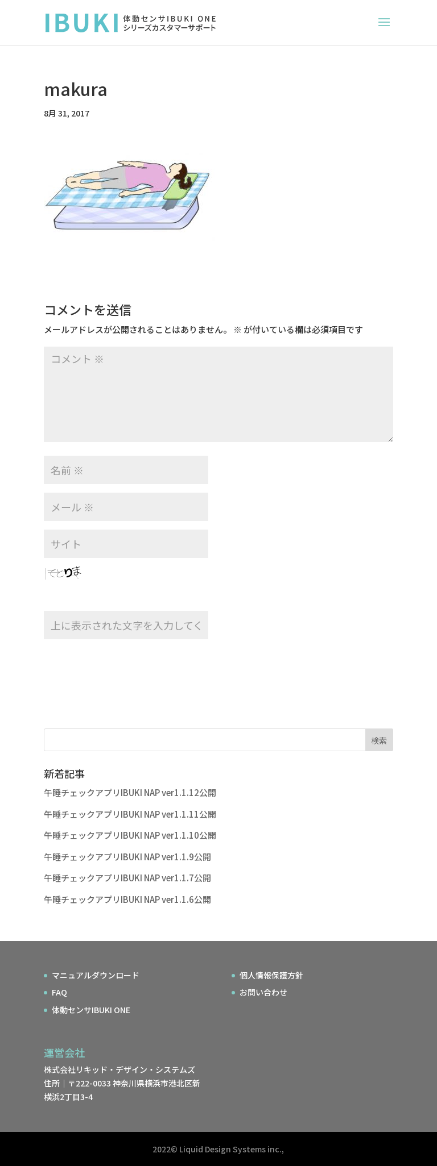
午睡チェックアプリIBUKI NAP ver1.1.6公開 (127, 899)
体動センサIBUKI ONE (91, 1009)
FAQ (59, 992)
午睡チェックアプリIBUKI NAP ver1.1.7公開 (127, 878)
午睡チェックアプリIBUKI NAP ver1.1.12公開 (130, 792)
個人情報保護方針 (271, 975)
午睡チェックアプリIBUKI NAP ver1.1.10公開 (130, 835)
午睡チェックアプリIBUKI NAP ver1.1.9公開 (127, 857)
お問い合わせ (263, 992)
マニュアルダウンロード (95, 975)
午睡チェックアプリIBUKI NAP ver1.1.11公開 (130, 814)
